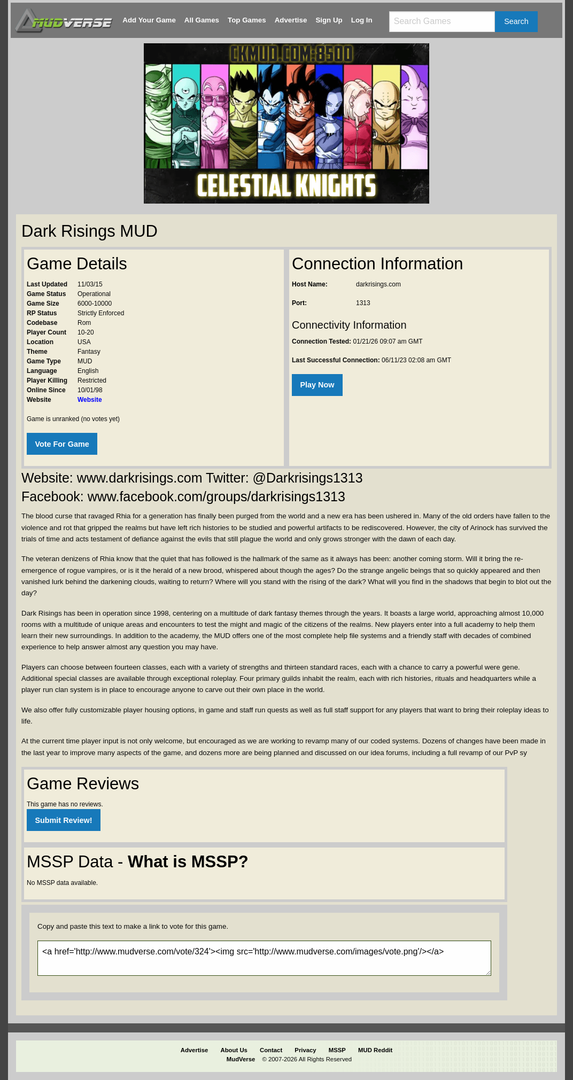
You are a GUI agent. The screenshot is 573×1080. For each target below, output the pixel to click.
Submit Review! (63, 820)
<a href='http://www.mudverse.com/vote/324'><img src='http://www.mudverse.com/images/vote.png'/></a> (264, 958)
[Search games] (442, 21)
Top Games (247, 20)
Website (90, 399)
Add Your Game (149, 20)
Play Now (317, 384)
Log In (362, 20)
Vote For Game (62, 444)
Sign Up (328, 20)
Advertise (291, 20)
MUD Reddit (375, 1050)
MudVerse (241, 1059)
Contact (271, 1050)
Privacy (305, 1050)
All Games (201, 20)
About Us (234, 1050)
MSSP (337, 1050)
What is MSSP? (188, 861)
